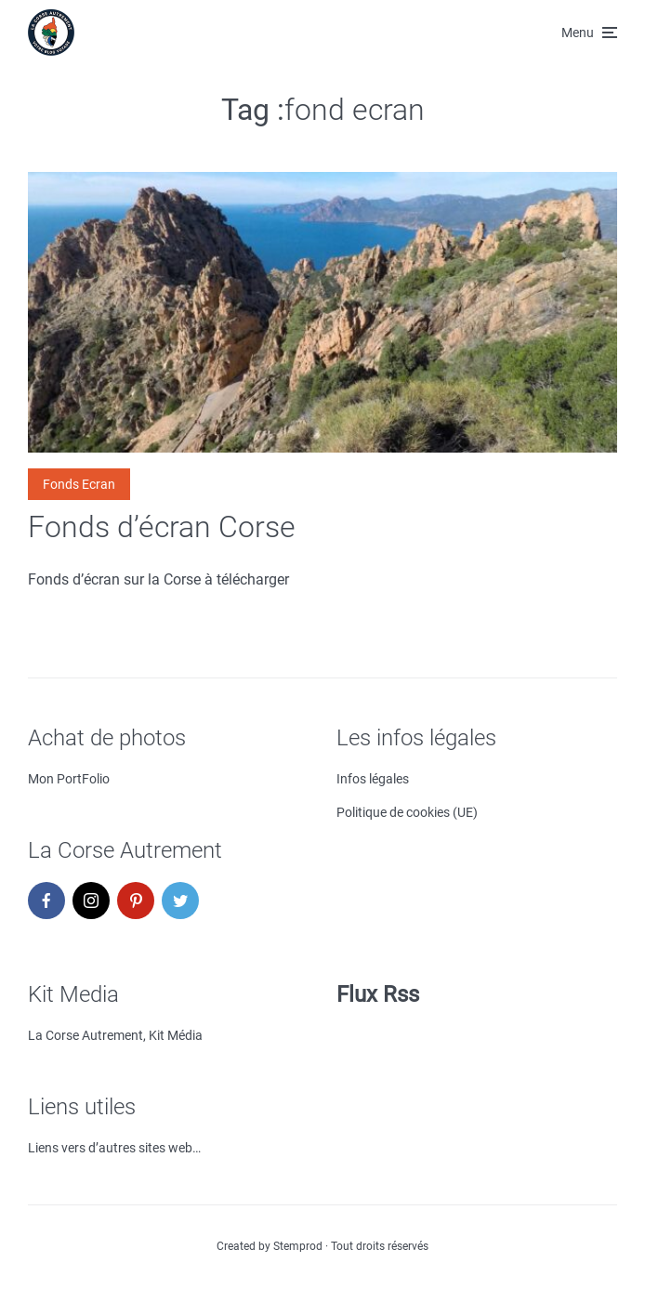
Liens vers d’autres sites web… (114, 1147)
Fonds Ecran (79, 484)
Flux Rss (377, 994)
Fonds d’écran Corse (162, 527)
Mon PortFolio (69, 778)
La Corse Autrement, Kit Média (115, 1035)
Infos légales (372, 778)
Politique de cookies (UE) (407, 812)
